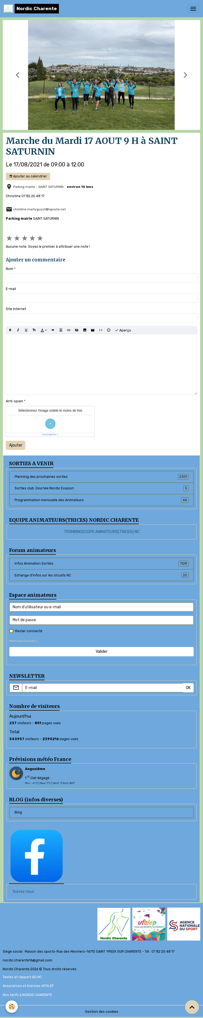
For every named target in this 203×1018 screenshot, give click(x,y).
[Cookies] (12, 1006)
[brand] (31, 8)
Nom (9, 269)
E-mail (11, 289)
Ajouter (15, 445)
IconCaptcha (49, 434)
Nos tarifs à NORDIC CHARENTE (27, 995)
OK (188, 687)
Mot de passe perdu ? (23, 640)
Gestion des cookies (101, 1012)
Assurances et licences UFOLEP (28, 986)
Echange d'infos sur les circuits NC (102, 575)
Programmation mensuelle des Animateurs (102, 500)
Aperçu (123, 330)
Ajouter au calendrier (28, 176)
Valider (102, 651)
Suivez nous (23, 891)
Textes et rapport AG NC (22, 977)
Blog (18, 812)
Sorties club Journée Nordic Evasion (102, 488)
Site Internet (16, 309)
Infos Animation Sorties (102, 563)
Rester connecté (28, 631)
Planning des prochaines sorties (102, 476)
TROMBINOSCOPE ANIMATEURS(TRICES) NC (101, 531)
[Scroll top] (192, 1007)
